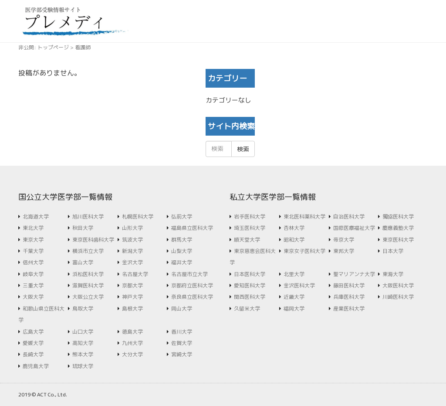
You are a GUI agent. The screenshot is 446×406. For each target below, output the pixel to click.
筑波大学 (132, 239)
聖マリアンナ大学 (354, 274)
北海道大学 (36, 216)
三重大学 (33, 285)
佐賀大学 (181, 343)
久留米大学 (247, 308)
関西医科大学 (249, 296)
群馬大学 (181, 239)
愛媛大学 (33, 343)
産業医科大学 (349, 308)
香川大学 (181, 331)
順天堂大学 (247, 239)
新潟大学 (132, 251)
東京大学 (33, 239)
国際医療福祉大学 (354, 228)
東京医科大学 (398, 239)
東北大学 (33, 228)
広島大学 (33, 331)
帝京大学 (343, 239)
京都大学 (132, 285)
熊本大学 (82, 354)
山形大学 (132, 228)
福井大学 (181, 262)
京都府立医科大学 (192, 285)
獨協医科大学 (398, 216)
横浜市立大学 (88, 251)
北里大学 (294, 274)
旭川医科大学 (88, 216)
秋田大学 (82, 228)
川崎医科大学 (398, 296)
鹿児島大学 (36, 366)
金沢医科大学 (299, 285)
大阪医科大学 (398, 285)
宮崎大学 (181, 354)
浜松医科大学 (88, 274)
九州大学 (132, 343)
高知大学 (82, 343)
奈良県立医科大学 (192, 296)
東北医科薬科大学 (304, 216)
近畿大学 (294, 296)
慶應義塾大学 (398, 228)
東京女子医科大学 (304, 251)
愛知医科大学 (249, 285)
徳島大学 (132, 331)
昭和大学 (294, 239)
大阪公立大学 (88, 296)
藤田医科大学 (349, 285)
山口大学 (82, 331)
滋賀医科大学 (88, 285)
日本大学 (392, 251)
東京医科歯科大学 (93, 239)
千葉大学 (33, 251)
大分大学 (132, 354)
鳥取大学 (82, 308)
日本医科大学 (249, 274)
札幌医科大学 (137, 216)
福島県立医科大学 (192, 228)
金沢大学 (132, 262)
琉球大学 (82, 366)
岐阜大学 (33, 274)
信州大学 (33, 262)
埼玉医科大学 (249, 228)
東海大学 (392, 274)
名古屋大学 (135, 274)
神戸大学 (132, 296)
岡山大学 (181, 308)
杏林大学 (294, 228)
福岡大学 (294, 308)
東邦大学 (343, 251)
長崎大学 (33, 354)
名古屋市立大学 (189, 274)
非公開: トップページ (43, 47)
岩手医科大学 (249, 216)
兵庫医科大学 (349, 296)
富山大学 (82, 262)
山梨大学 (181, 251)
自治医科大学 (349, 216)
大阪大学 (33, 296)
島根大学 (132, 308)
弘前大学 (181, 216)
